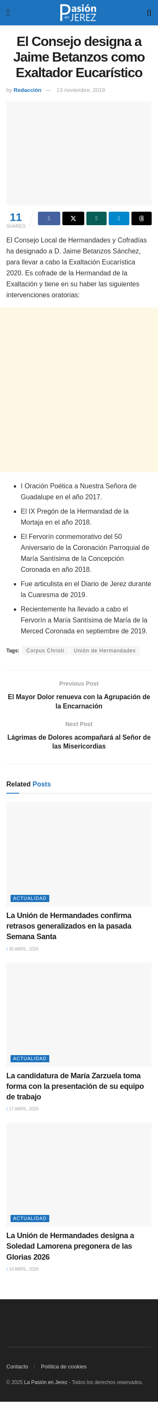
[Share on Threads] (141, 218)
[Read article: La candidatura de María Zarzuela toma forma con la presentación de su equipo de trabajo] (79, 1016)
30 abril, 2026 (22, 950)
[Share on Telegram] (119, 218)
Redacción (27, 90)
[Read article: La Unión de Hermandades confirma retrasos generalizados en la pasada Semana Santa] (79, 855)
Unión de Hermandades (105, 651)
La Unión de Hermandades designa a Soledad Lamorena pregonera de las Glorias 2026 (70, 1247)
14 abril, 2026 (22, 1270)
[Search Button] (149, 12)
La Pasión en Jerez (45, 1384)
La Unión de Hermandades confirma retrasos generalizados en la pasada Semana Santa (68, 927)
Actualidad (30, 899)
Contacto (17, 1368)
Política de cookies (63, 1368)
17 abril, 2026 (22, 1110)
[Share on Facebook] (49, 218)
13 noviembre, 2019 (80, 90)
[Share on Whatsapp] (96, 218)
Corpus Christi (45, 651)
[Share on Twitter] (73, 218)
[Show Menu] (8, 12)
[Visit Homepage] (78, 12)
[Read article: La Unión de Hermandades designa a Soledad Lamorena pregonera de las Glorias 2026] (79, 1176)
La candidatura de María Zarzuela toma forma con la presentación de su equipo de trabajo (75, 1087)
